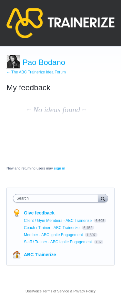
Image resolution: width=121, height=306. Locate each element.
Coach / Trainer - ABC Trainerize (52, 227)
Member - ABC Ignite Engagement (54, 235)
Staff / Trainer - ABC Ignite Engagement (58, 242)
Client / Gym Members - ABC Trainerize (58, 220)
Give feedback (39, 212)
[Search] (103, 198)
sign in (59, 168)
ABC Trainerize (40, 254)
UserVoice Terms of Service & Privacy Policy (60, 291)
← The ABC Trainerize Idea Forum (36, 72)
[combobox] (57, 198)
